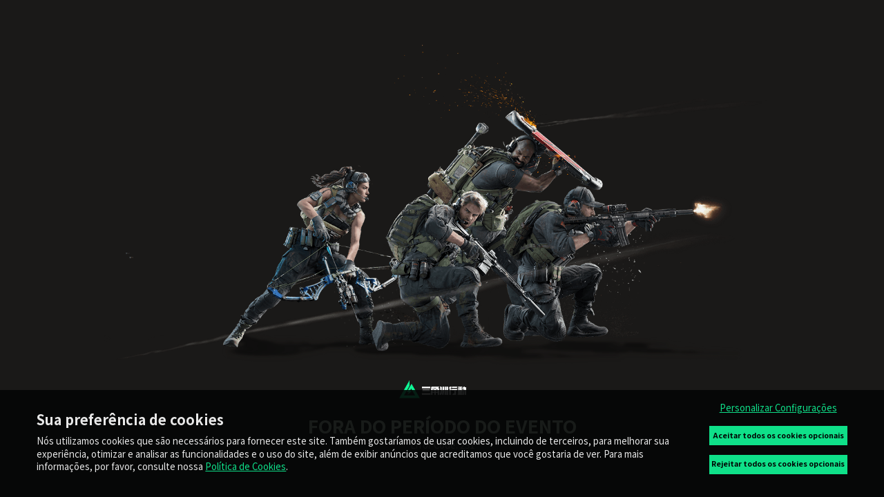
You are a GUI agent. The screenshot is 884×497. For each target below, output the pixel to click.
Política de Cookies (245, 466)
